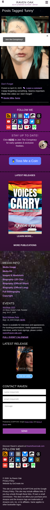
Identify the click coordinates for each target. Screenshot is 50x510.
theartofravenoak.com (35, 446)
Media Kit (7, 271)
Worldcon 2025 (9, 307)
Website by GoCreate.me (13, 483)
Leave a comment (34, 88)
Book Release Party (11, 317)
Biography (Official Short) (16, 283)
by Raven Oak (16, 478)
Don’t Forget (7, 84)
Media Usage (9, 267)
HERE (11, 140)
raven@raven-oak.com (12, 333)
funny (17, 98)
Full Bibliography (11, 292)
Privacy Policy (29, 422)
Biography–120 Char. (13, 279)
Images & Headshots (13, 275)
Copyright (8, 296)
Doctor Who (8, 98)
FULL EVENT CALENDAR (15, 337)
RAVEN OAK (25, 2)
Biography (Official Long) (15, 287)
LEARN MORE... (25, 236)
